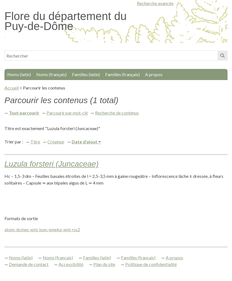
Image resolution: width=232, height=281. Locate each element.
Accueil (11, 87)
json (43, 229)
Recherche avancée (155, 3)
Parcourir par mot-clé (67, 112)
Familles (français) (122, 74)
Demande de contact (29, 264)
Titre (35, 141)
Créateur (55, 141)
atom (9, 229)
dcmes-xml (26, 229)
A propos (154, 74)
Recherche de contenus (117, 112)
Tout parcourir (24, 112)
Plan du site (104, 264)
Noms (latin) (19, 74)
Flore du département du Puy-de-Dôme (65, 21)
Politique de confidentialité (151, 264)
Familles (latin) (86, 74)
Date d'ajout (85, 141)
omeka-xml (59, 229)
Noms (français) (51, 74)
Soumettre (223, 56)
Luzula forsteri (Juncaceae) (51, 164)
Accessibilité (71, 264)
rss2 (76, 229)
